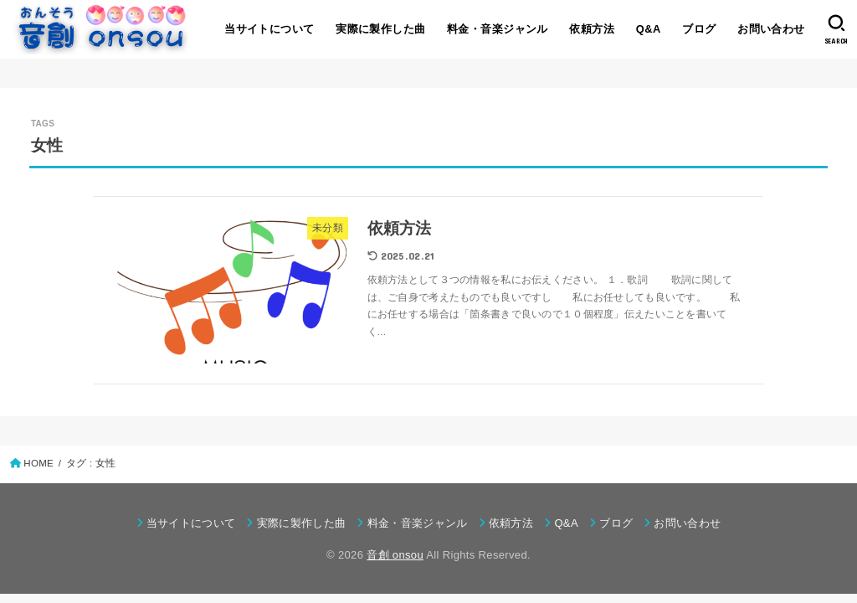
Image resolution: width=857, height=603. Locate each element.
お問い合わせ (770, 29)
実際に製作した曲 (380, 29)
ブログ (699, 29)
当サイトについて (269, 29)
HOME (38, 463)
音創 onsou (395, 555)
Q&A (648, 29)
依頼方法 (591, 29)
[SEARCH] (836, 29)
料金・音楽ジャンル (497, 29)
